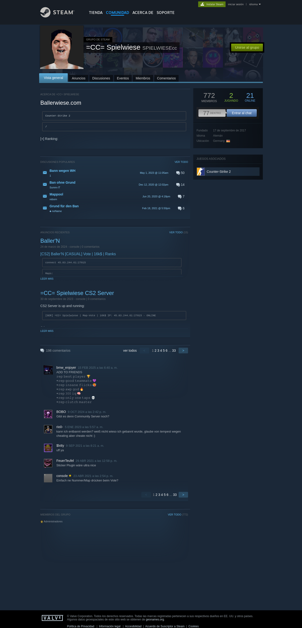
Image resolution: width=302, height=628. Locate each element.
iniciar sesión (235, 4)
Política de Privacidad (80, 626)
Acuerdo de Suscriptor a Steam (165, 626)
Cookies (194, 626)
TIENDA (96, 12)
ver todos (130, 352)
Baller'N (50, 242)
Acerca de (142, 12)
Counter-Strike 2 (219, 171)
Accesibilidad (133, 626)
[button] (114, 174)
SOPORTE (166, 12)
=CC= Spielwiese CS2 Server (77, 294)
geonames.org (155, 619)
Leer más (47, 280)
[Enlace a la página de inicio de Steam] (61, 16)
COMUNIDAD (117, 12)
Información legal (109, 626)
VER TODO (181, 163)
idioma (253, 4)
